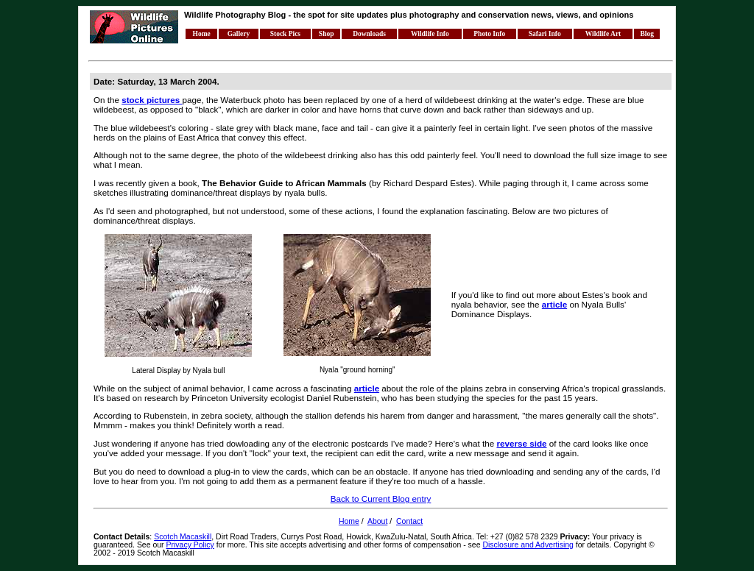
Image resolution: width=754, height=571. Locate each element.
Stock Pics (285, 34)
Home (202, 34)
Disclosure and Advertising (528, 545)
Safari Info (545, 34)
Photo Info (489, 34)
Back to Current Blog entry (381, 498)
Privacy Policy (190, 545)
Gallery (239, 34)
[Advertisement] (356, 50)
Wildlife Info (430, 34)
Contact (409, 521)
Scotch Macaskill (182, 537)
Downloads (369, 34)
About (377, 521)
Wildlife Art (603, 34)
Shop (326, 34)
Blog (647, 34)
